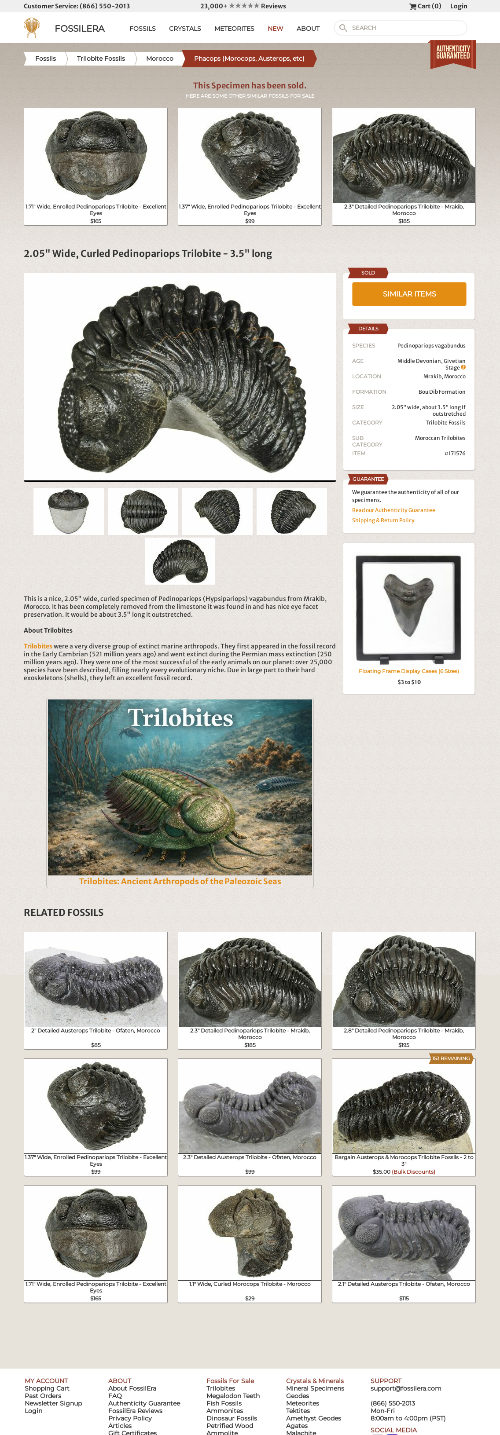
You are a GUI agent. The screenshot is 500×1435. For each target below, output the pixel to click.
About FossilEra (132, 1388)
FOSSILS (142, 29)
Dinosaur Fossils (231, 1418)
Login (458, 6)
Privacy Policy (130, 1418)
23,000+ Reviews (243, 6)
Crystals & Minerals (315, 1381)
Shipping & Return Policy (383, 520)
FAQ (115, 1396)
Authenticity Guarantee (144, 1403)
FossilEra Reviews (135, 1411)
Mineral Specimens (315, 1388)
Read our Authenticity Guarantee (393, 510)
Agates (297, 1426)
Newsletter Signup (53, 1403)
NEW (275, 29)
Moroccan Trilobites (440, 438)
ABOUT (308, 29)
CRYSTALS (185, 29)
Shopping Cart (47, 1388)
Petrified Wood (229, 1426)
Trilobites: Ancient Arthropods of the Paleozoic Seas (180, 881)
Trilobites (220, 1388)
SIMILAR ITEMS (409, 294)
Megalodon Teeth (233, 1396)
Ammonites (224, 1411)
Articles (120, 1426)
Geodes (297, 1396)
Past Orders (43, 1396)
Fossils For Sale (230, 1381)
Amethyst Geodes (313, 1418)
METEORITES (234, 29)
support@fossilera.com (406, 1388)
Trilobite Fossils (446, 422)
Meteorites (302, 1403)
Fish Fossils (224, 1403)
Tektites (298, 1411)
